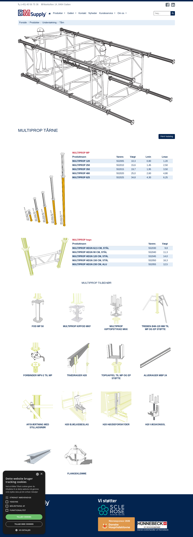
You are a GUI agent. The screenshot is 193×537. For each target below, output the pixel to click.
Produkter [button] (58, 13)
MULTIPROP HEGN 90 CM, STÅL (89, 252)
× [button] (41, 474)
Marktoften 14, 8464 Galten (56, 4)
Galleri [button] (71, 13)
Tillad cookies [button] (24, 517)
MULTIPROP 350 (81, 169)
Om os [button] (121, 13)
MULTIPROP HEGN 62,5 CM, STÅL (90, 248)
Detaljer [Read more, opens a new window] (34, 492)
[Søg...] (162, 13)
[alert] (24, 502)
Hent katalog (166, 136)
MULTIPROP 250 (81, 165)
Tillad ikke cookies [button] (24, 524)
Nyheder (92, 13)
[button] (24, 530)
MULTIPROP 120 (81, 161)
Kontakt (82, 13)
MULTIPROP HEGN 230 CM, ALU (89, 264)
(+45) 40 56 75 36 (28, 4)
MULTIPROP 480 (81, 173)
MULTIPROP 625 (81, 177)
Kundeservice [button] (106, 13)
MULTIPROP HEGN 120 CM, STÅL (90, 256)
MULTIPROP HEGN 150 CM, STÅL (90, 260)
